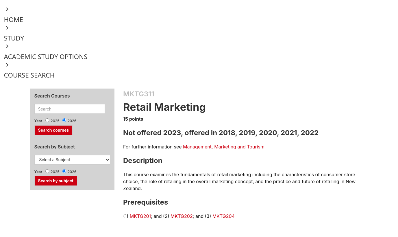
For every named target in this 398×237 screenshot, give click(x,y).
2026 (72, 121)
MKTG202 (182, 216)
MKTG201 (140, 216)
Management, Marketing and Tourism (223, 147)
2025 (55, 121)
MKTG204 (223, 216)
